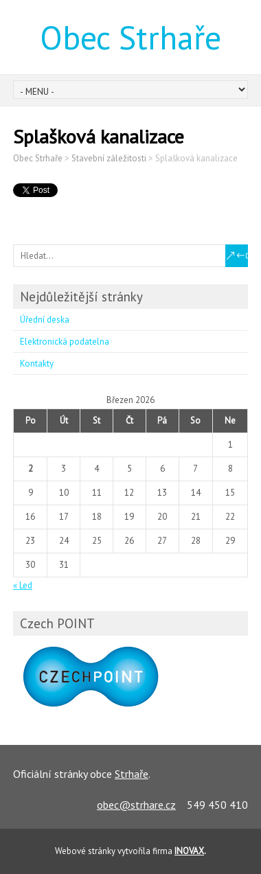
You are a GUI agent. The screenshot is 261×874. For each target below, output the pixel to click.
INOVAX (189, 851)
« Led (22, 585)
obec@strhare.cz (136, 805)
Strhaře (131, 774)
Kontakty (37, 363)
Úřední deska (44, 319)
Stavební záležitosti (108, 158)
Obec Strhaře (130, 37)
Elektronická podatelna (64, 341)
